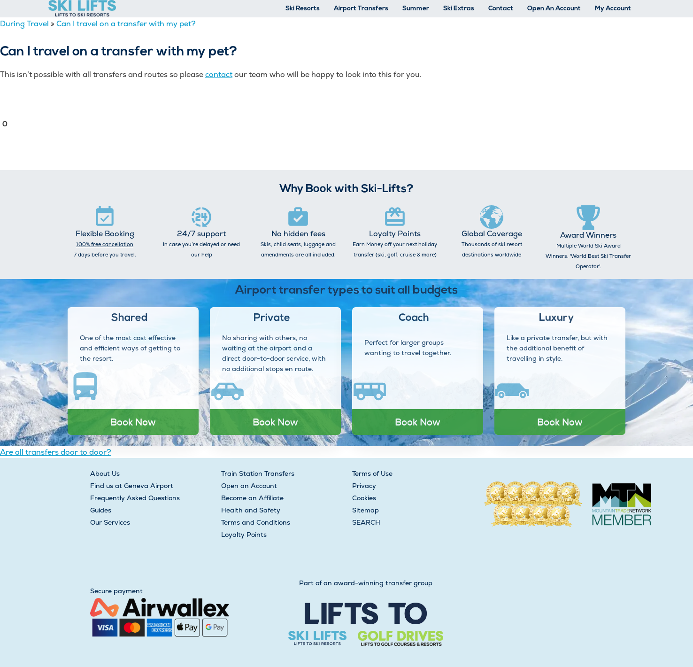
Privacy (364, 485)
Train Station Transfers (257, 473)
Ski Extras (458, 8)
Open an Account (249, 485)
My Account (613, 8)
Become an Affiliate (252, 498)
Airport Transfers (361, 8)
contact (218, 74)
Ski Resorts (302, 8)
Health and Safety (250, 510)
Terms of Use (372, 473)
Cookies (364, 498)
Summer (415, 8)
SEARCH (366, 522)
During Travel (24, 24)
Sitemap (365, 510)
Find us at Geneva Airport (131, 485)
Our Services (110, 522)
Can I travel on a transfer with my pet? (126, 24)
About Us (105, 473)
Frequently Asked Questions (135, 498)
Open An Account (554, 8)
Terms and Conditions (255, 522)
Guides (100, 510)
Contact (500, 8)
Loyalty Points (244, 534)
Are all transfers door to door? (55, 452)
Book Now (133, 422)
